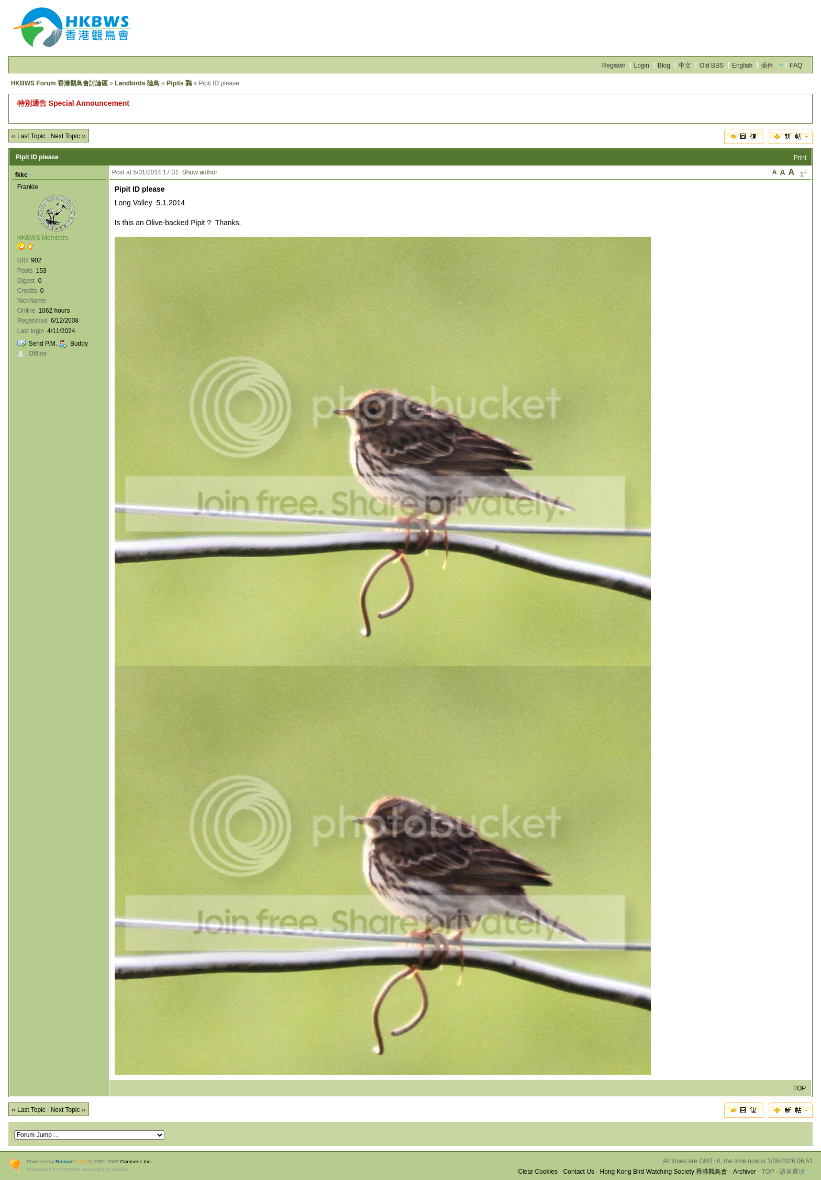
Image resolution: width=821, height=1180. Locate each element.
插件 (767, 65)
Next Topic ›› (68, 136)
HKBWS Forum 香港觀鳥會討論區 (59, 83)
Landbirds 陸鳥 (137, 83)
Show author (199, 172)
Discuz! (65, 1161)
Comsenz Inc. (136, 1161)
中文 (685, 65)
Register (614, 65)
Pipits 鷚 (179, 83)
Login (641, 65)
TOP (799, 1088)
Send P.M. (43, 343)
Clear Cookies (538, 1171)
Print (800, 157)
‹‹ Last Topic (29, 136)
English (742, 65)
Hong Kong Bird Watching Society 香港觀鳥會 (664, 1171)
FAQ (796, 65)
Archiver (744, 1171)
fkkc (21, 175)
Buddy (79, 343)
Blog (664, 65)
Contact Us (578, 1171)
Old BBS (712, 65)
